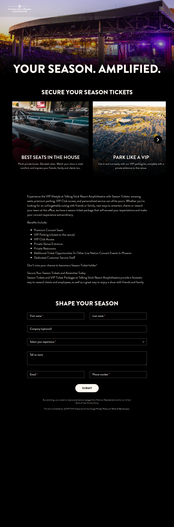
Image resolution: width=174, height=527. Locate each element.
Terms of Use (80, 402)
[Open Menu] (161, 8)
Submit (87, 388)
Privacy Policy (93, 402)
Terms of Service (118, 408)
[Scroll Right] (158, 140)
